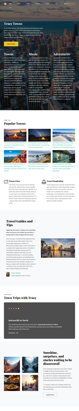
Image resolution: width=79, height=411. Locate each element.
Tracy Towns (15, 273)
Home (10, 3)
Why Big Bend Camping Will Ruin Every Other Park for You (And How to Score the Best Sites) (39, 145)
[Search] (64, 3)
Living (47, 3)
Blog (19, 3)
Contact (67, 4)
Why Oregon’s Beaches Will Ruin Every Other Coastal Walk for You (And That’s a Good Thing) (38, 166)
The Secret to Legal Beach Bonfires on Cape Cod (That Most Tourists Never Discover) (14, 145)
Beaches (38, 3)
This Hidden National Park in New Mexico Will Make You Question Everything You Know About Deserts (64, 145)
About (56, 3)
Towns (28, 3)
